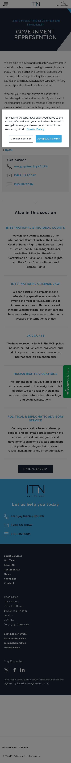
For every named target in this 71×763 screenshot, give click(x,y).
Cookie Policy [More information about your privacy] (35, 129)
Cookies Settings (21, 138)
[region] (35, 128)
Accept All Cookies (48, 138)
